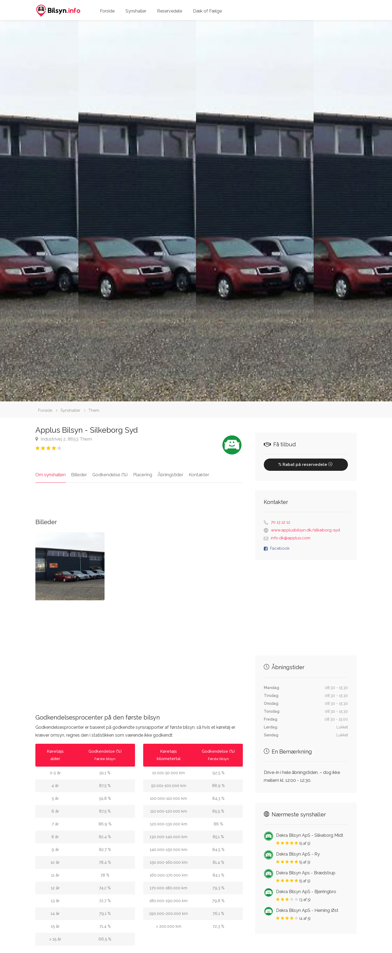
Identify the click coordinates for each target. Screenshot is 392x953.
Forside (107, 11)
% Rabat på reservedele (305, 464)
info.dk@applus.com (290, 538)
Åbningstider (170, 474)
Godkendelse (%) (109, 474)
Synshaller (135, 11)
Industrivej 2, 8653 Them (63, 439)
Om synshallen (50, 474)
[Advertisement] (139, 652)
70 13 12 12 (280, 522)
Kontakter (198, 474)
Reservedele (169, 11)
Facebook (280, 548)
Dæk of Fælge (207, 11)
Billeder (79, 474)
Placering (142, 474)
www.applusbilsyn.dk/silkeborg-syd (305, 530)
